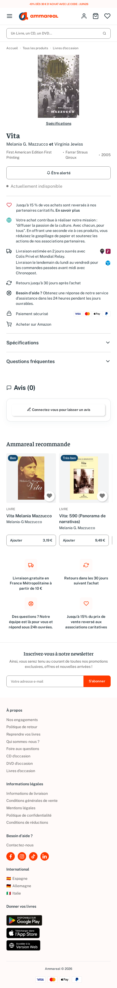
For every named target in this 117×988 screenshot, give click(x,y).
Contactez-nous (20, 845)
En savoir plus (67, 210)
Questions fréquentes (58, 361)
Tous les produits (35, 48)
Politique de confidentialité (29, 815)
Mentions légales (20, 808)
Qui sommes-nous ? (22, 741)
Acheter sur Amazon (33, 324)
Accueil (12, 48)
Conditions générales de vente (32, 800)
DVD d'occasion (19, 763)
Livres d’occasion (65, 48)
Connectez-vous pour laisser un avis (58, 409)
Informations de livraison (27, 793)
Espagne (16, 878)
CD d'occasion (18, 756)
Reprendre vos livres (23, 734)
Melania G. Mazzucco (27, 144)
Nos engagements (22, 720)
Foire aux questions (22, 749)
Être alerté (59, 173)
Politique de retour (21, 727)
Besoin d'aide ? (29, 293)
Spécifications (58, 123)
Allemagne (18, 886)
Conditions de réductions (27, 822)
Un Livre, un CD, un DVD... (58, 33)
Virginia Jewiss (68, 144)
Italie (13, 893)
